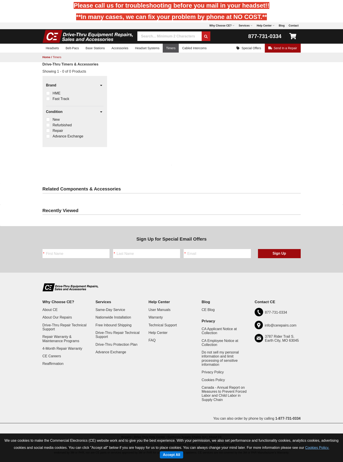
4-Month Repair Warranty (62, 348)
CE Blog (208, 310)
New (56, 119)
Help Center (157, 333)
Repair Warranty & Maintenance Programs (61, 339)
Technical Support (162, 325)
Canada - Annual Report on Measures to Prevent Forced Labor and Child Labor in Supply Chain (224, 394)
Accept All (171, 455)
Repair (58, 131)
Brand (74, 85)
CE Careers (52, 356)
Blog (282, 25)
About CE (50, 310)
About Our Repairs (57, 317)
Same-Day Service (110, 310)
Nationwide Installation (113, 317)
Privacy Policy (213, 372)
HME (57, 93)
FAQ (152, 340)
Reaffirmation (53, 364)
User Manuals (159, 310)
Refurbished (62, 125)
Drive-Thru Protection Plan (116, 344)
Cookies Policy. (317, 448)
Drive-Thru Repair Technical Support (65, 327)
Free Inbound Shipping (113, 325)
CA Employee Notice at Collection (220, 343)
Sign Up (279, 253)
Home (47, 57)
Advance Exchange (68, 136)
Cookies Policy (213, 380)
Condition (74, 112)
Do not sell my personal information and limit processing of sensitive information (220, 358)
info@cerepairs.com (280, 325)
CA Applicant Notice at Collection (219, 331)
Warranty (155, 317)
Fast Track (61, 99)
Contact (294, 25)
